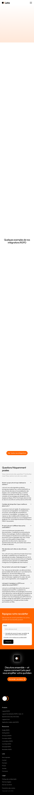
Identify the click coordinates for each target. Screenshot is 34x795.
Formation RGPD (6, 738)
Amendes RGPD (6, 746)
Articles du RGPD (6, 735)
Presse (4, 765)
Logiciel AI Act (6, 719)
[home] (6, 2)
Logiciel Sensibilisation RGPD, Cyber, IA (12, 714)
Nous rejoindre (6, 757)
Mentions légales (6, 782)
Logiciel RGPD (6, 711)
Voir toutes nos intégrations (17, 453)
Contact (4, 760)
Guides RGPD (5, 730)
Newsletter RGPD (7, 749)
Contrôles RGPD (6, 744)
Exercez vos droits (7, 784)
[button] (30, 3)
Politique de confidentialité (9, 779)
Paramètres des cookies (8, 788)
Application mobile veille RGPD (10, 722)
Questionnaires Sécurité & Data (10, 716)
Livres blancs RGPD (7, 741)
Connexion (5, 771)
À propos (4, 763)
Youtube (4, 768)
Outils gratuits (5, 733)
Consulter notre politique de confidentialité (14, 637)
